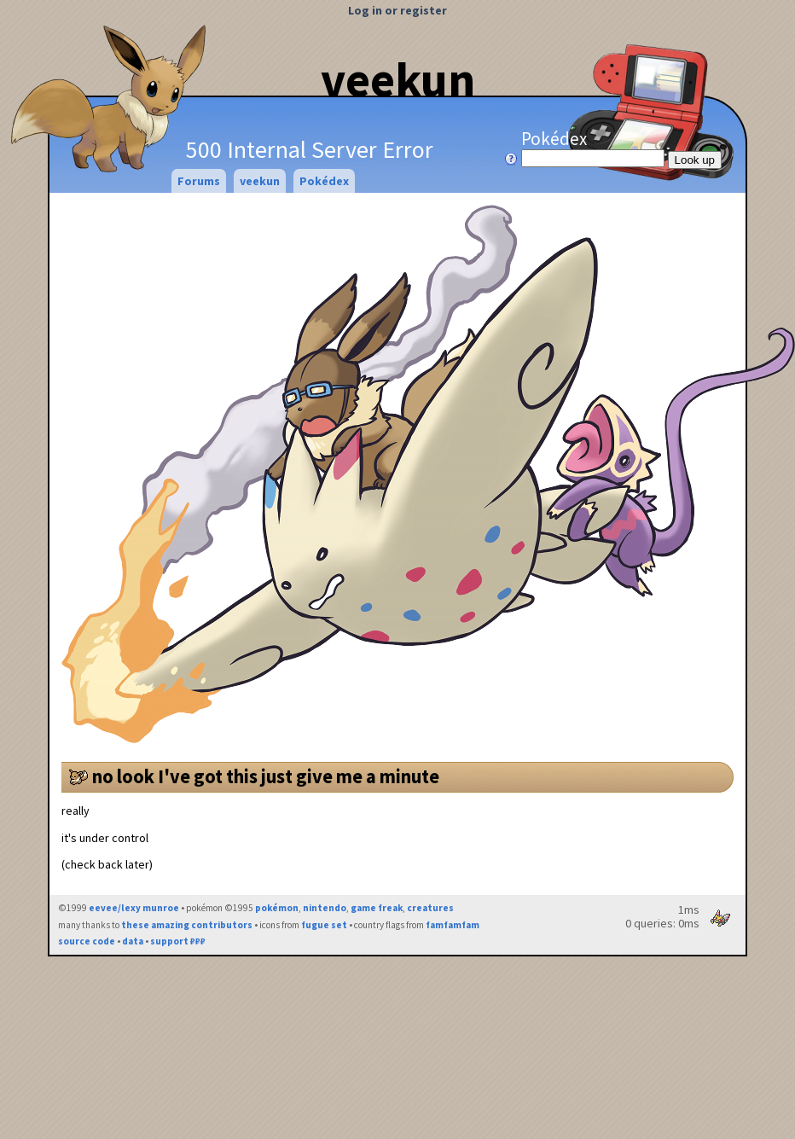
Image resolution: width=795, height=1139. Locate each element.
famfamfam (452, 925)
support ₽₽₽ (178, 941)
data (132, 941)
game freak (377, 908)
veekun (398, 79)
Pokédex (594, 147)
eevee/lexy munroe (134, 908)
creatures (430, 908)
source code (86, 941)
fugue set (324, 925)
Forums (198, 181)
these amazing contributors (186, 925)
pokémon (277, 908)
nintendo (324, 908)
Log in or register (397, 10)
